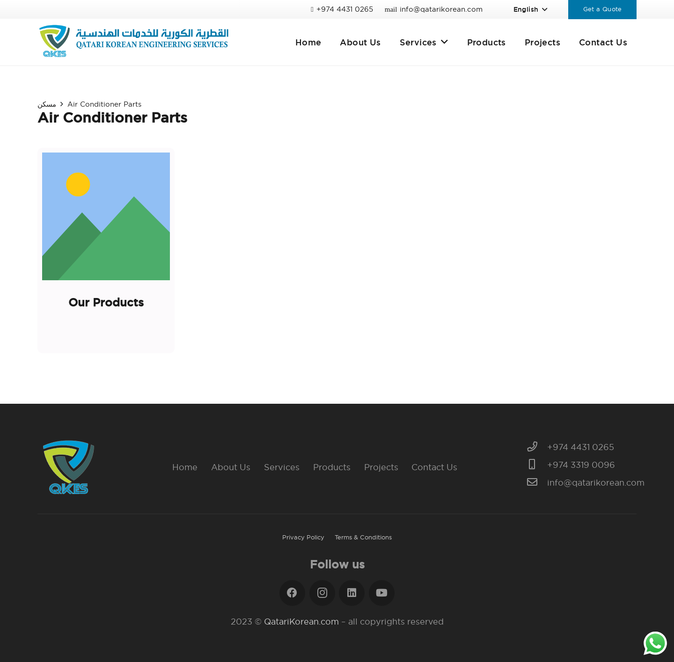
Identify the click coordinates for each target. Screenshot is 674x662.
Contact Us (434, 467)
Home (185, 467)
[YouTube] (382, 593)
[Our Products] (106, 250)
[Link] (133, 42)
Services (282, 467)
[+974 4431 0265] (537, 447)
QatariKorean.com (301, 621)
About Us (230, 467)
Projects (381, 467)
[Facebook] (292, 593)
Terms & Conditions (363, 537)
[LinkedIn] (352, 593)
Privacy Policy (303, 537)
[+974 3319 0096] (537, 465)
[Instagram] (322, 593)
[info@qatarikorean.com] (537, 482)
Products (332, 467)
